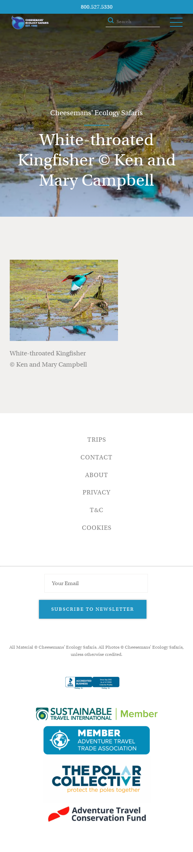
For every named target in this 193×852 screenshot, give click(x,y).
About (96, 475)
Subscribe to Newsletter (92, 609)
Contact (96, 457)
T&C (97, 510)
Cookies (96, 528)
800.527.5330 (97, 7)
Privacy (96, 492)
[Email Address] (96, 583)
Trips (96, 440)
